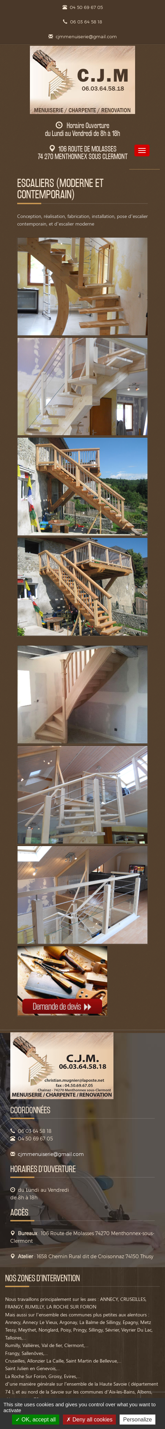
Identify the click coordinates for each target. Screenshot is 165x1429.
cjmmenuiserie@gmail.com (86, 36)
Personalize (137, 1419)
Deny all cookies (89, 1419)
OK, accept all (35, 1419)
